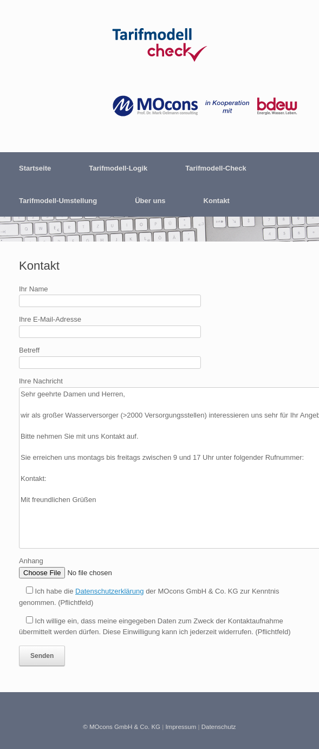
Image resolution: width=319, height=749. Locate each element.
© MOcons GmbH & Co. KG (121, 727)
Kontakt (217, 201)
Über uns (150, 201)
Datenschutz (218, 727)
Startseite (35, 168)
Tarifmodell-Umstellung (58, 201)
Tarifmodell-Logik (118, 168)
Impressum (180, 727)
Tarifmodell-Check (215, 168)
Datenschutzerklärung (109, 591)
